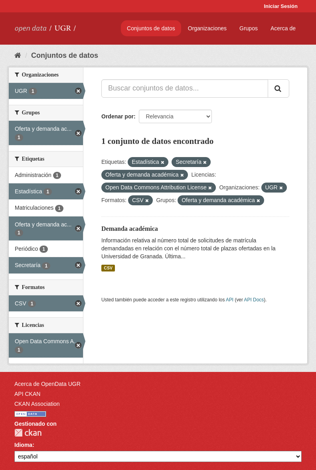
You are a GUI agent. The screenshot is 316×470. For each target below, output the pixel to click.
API (229, 300)
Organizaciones (207, 28)
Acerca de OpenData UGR (47, 384)
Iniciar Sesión (281, 6)
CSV (108, 267)
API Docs (254, 300)
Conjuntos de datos (151, 28)
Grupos (248, 28)
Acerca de (283, 28)
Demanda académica (129, 228)
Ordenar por (117, 116)
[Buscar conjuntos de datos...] (184, 88)
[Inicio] (17, 55)
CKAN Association (37, 404)
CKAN (27, 433)
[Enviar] (278, 88)
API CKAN (27, 394)
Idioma (23, 445)
